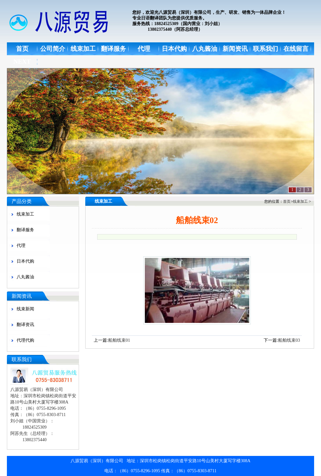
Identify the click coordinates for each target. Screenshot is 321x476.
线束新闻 (25, 309)
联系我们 (265, 48)
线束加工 (83, 48)
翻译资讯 (25, 324)
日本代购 (174, 48)
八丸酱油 (204, 48)
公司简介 (52, 48)
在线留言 (295, 48)
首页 (22, 48)
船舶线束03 (289, 340)
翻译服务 (113, 48)
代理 (144, 48)
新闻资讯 (235, 48)
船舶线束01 (119, 340)
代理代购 (25, 340)
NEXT (22, 61)
